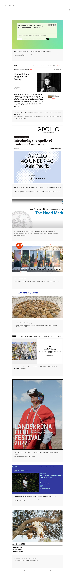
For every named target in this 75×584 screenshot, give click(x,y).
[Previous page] (27, 570)
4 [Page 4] (37, 570)
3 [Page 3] (34, 570)
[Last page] (50, 570)
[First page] (24, 570)
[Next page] (47, 570)
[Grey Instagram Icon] (69, 10)
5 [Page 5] (40, 570)
